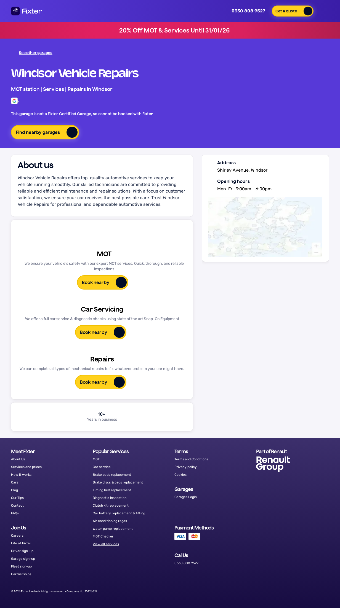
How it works (21, 475)
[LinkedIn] (322, 591)
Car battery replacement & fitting (119, 513)
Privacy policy (185, 467)
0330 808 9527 (244, 11)
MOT (96, 459)
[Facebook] (280, 591)
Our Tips (17, 498)
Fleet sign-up (21, 566)
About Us (18, 459)
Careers (17, 535)
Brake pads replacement (112, 475)
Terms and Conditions (191, 459)
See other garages (32, 52)
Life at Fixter (21, 543)
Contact (17, 505)
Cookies (180, 475)
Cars (14, 482)
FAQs (15, 513)
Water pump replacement (113, 529)
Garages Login (185, 497)
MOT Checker (103, 536)
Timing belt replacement (112, 490)
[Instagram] (308, 591)
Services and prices (26, 467)
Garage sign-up (23, 559)
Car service (102, 467)
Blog (14, 490)
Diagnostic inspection (109, 498)
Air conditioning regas (110, 521)
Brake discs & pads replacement (118, 482)
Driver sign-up (22, 551)
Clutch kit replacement (111, 505)
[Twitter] (294, 591)
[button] (293, 11)
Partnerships (21, 574)
